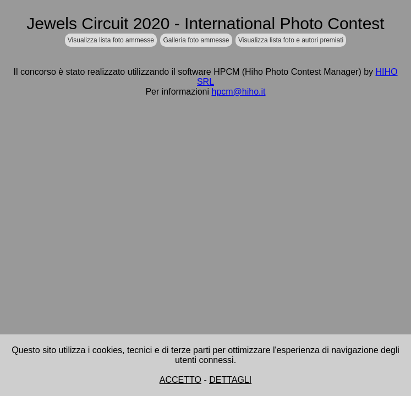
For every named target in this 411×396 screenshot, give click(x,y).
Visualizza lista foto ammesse (111, 40)
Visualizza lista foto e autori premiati (290, 40)
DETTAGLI (230, 379)
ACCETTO (180, 379)
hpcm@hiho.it (238, 91)
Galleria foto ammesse (196, 40)
